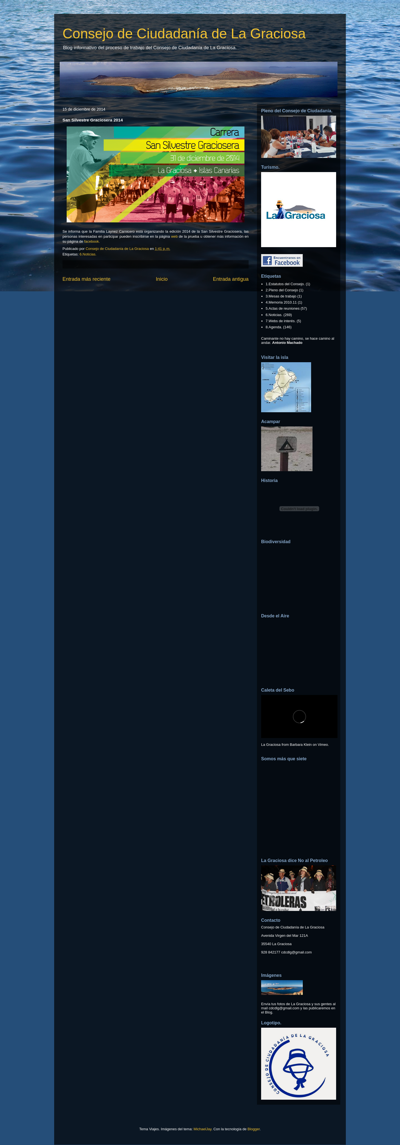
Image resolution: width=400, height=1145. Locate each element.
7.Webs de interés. (281, 321)
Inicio (162, 279)
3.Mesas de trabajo (281, 296)
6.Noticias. (87, 254)
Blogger (254, 1129)
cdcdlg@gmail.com (296, 952)
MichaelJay (202, 1129)
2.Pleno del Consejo (282, 290)
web (174, 236)
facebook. (92, 241)
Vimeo (323, 744)
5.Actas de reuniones (282, 308)
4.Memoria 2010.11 (281, 302)
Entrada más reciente (86, 279)
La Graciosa (271, 744)
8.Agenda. (274, 327)
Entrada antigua (231, 279)
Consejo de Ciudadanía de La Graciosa (184, 33)
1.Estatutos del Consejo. (285, 284)
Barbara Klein (301, 744)
